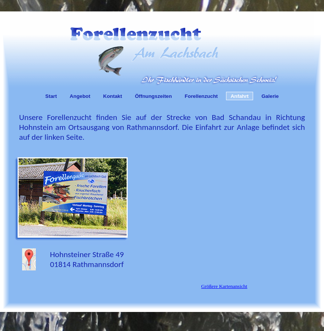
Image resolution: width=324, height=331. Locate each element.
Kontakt (112, 96)
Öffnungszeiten (153, 96)
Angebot (80, 96)
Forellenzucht (201, 96)
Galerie (270, 96)
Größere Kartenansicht (224, 286)
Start (51, 96)
